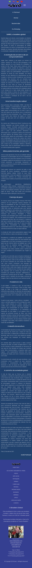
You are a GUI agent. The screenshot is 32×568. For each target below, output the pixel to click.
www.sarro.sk (16, 546)
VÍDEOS (16, 473)
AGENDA (16, 481)
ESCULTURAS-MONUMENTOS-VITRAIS (16, 470)
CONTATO (16, 503)
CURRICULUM (16, 484)
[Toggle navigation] (25, 5)
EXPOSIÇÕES (16, 479)
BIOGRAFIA (16, 492)
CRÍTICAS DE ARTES (16, 500)
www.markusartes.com (16, 541)
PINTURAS (16, 487)
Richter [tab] (16, 18)
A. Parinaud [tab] (16, 12)
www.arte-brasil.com (16, 543)
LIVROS (16, 497)
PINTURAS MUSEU (16, 489)
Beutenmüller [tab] (16, 23)
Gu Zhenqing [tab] (16, 29)
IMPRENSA (16, 495)
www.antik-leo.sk (16, 545)
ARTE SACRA (16, 476)
